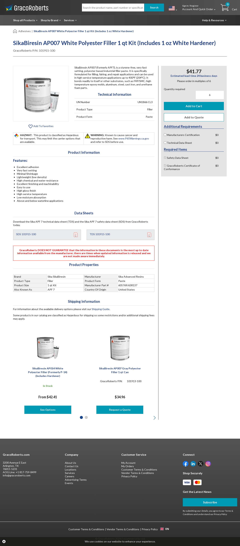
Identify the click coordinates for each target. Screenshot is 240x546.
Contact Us (71, 466)
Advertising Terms (76, 479)
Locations (70, 469)
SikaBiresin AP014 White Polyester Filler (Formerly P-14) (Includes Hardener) (47, 372)
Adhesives (24, 31)
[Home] (15, 30)
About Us (70, 462)
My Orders (127, 466)
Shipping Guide (101, 309)
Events (69, 483)
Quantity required (174, 89)
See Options (48, 409)
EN (164, 529)
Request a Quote (119, 409)
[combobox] (164, 529)
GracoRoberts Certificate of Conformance (182, 167)
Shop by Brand (49, 20)
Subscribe (210, 502)
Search (154, 7)
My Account (128, 462)
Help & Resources (213, 20)
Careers (69, 476)
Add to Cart (194, 106)
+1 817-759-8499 (26, 472)
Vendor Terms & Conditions (137, 472)
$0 (216, 134)
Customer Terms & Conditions (139, 469)
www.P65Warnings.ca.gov (133, 138)
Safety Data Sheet (176, 157)
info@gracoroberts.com (16, 475)
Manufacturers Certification (182, 134)
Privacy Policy (129, 476)
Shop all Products (24, 20)
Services (69, 20)
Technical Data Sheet (178, 142)
